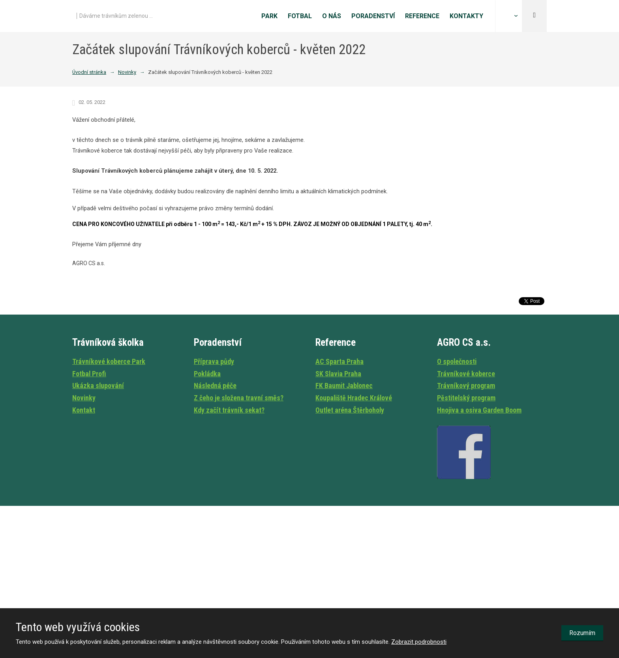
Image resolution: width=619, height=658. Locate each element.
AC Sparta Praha (339, 361)
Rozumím (582, 633)
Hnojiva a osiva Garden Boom (479, 410)
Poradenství (373, 16)
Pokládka (207, 374)
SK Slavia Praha (338, 374)
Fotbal (300, 16)
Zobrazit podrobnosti (418, 641)
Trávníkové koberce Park (108, 361)
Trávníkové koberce (466, 374)
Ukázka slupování (98, 385)
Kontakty (466, 16)
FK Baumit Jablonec (344, 385)
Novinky (84, 398)
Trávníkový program (466, 385)
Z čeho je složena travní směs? (238, 398)
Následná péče (215, 385)
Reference (422, 16)
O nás (331, 16)
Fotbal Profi (89, 374)
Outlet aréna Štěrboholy (349, 410)
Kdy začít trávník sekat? (229, 410)
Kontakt (83, 410)
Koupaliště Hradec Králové (353, 398)
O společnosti (456, 361)
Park (269, 16)
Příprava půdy (214, 361)
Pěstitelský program (466, 398)
